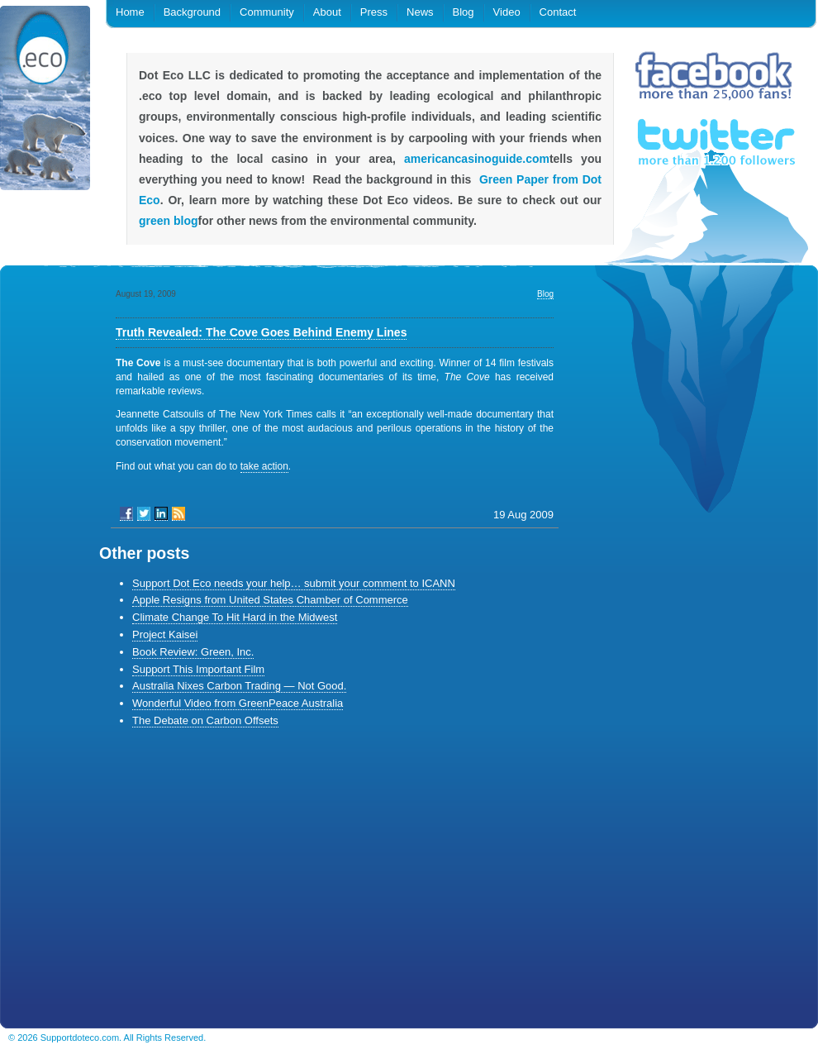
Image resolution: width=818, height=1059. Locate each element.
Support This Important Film (198, 669)
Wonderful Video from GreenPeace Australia (237, 703)
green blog (168, 220)
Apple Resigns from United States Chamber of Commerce (270, 600)
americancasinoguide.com (476, 158)
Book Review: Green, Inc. (193, 652)
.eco (45, 101)
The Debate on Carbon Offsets (205, 720)
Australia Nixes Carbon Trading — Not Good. (239, 686)
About (327, 12)
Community (267, 12)
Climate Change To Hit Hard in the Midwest (234, 617)
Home (130, 12)
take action (264, 466)
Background (192, 12)
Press (374, 12)
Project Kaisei (164, 634)
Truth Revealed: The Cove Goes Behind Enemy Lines (261, 332)
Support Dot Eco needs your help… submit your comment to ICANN (293, 583)
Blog (463, 12)
